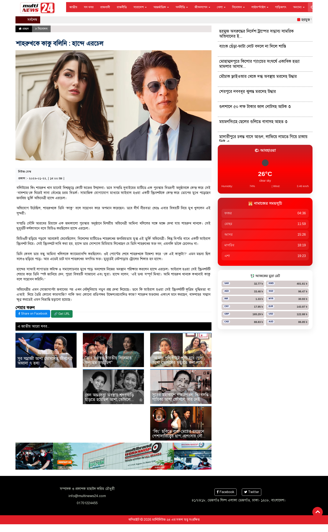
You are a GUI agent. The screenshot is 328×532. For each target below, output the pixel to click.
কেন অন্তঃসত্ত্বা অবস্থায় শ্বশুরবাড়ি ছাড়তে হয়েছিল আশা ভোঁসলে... (109, 397)
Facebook (225, 492)
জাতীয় (73, 7)
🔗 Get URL (62, 314)
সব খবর (89, 7)
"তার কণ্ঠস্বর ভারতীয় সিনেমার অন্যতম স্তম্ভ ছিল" (108, 360)
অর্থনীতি (182, 7)
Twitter (251, 492)
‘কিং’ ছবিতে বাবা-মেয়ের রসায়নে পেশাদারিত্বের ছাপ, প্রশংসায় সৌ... (178, 434)
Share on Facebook (32, 313)
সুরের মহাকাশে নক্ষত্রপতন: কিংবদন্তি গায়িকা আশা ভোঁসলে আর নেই (180, 397)
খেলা (221, 7)
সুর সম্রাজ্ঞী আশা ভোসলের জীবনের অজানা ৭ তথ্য (45, 361)
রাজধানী (105, 7)
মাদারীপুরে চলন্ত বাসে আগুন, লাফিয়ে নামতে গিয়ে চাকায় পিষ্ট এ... (263, 139)
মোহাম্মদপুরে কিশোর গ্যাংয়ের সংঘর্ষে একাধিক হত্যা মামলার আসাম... (259, 64)
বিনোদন (238, 7)
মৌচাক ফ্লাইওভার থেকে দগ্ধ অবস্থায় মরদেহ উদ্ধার (258, 76)
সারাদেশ (140, 7)
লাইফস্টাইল (259, 7)
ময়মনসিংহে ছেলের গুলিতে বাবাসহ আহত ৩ (253, 121)
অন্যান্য (299, 7)
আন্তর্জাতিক (161, 7)
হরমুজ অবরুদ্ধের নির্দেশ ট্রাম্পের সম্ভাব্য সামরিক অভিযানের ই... (256, 34)
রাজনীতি (122, 7)
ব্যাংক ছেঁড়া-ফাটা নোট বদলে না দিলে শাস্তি (252, 46)
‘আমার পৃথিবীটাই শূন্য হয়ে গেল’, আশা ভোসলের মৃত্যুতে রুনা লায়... (179, 360)
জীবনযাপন (202, 7)
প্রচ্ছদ (24, 29)
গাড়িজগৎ (280, 7)
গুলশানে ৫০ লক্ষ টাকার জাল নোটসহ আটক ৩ (255, 106)
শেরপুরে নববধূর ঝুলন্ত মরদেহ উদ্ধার (247, 91)
